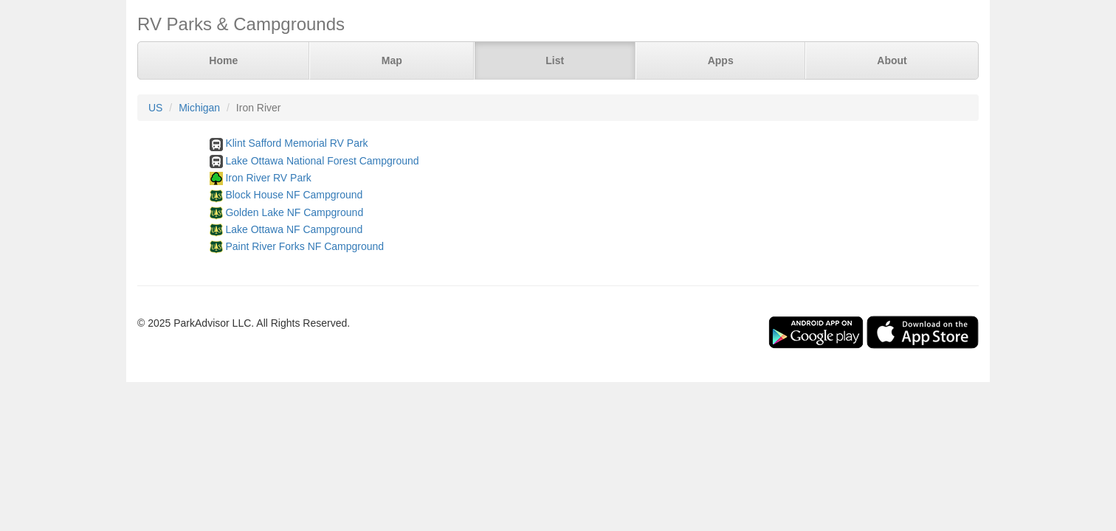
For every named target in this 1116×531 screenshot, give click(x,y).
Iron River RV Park (268, 178)
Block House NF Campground (293, 195)
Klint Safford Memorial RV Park (296, 143)
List (554, 60)
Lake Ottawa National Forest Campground (321, 161)
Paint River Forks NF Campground (304, 246)
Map (392, 60)
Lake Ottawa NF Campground (293, 229)
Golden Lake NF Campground (294, 212)
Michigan (199, 108)
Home (223, 60)
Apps (721, 60)
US (155, 108)
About (891, 60)
